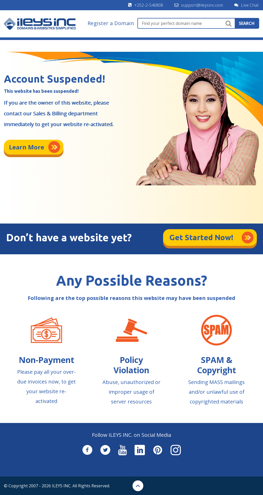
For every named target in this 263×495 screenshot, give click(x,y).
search (247, 23)
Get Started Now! (201, 237)
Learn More (26, 147)
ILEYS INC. (61, 486)
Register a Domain (111, 23)
